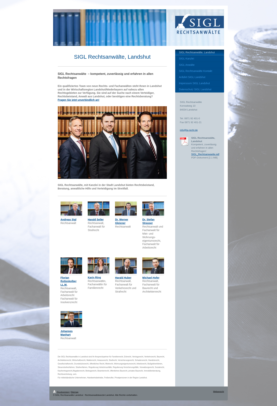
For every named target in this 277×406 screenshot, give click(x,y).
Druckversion (61, 392)
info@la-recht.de (189, 130)
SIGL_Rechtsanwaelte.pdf (205, 154)
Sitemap (74, 392)
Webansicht (218, 391)
